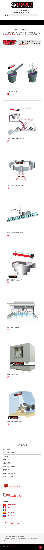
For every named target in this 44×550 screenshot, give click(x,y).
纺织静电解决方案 (8, 476)
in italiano (10, 510)
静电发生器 (20, 538)
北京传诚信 (13, 547)
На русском (11, 515)
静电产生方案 (6, 470)
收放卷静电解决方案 (8, 453)
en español (11, 512)
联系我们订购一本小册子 (17, 487)
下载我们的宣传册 (15, 523)
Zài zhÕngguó (12, 504)
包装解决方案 (6, 456)
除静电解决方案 (28, 538)
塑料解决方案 (6, 459)
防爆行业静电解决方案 (9, 466)
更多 (8, 94)
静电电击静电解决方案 (9, 473)
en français (11, 507)
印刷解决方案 (6, 463)
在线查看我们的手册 (16, 496)
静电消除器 (7, 538)
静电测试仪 (14, 538)
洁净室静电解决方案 (8, 449)
